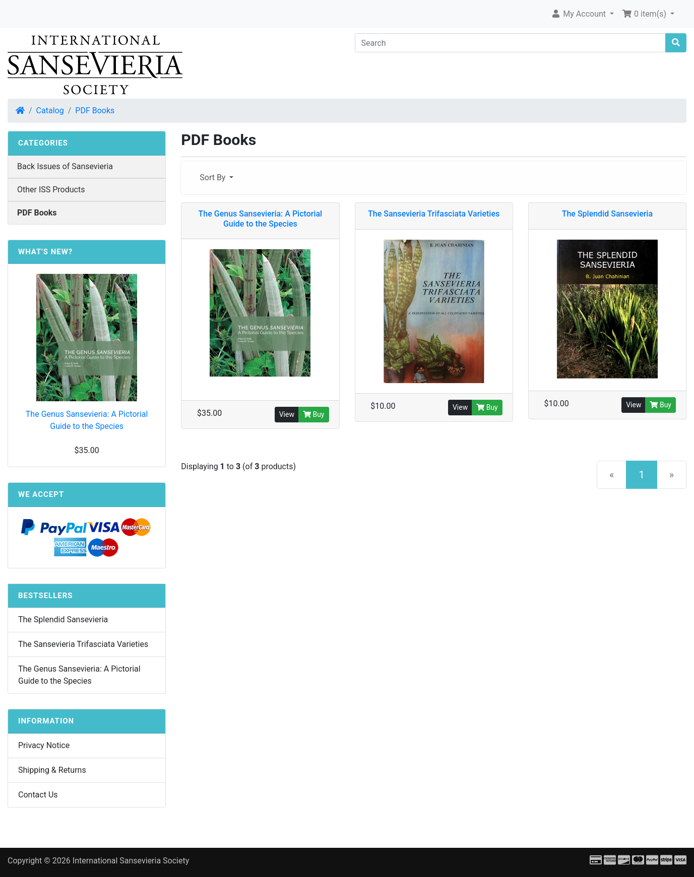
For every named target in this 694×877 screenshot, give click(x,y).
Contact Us (38, 794)
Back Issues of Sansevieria (65, 166)
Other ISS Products (51, 189)
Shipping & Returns (52, 770)
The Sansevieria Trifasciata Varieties (83, 644)
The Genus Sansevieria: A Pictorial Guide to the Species (87, 420)
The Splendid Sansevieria (63, 619)
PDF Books (94, 110)
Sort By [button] (213, 177)
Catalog (50, 110)
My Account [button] (579, 14)
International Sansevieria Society (131, 860)
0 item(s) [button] (645, 14)
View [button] (286, 414)
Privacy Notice (44, 745)
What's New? (45, 251)
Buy (314, 414)
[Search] (510, 42)
